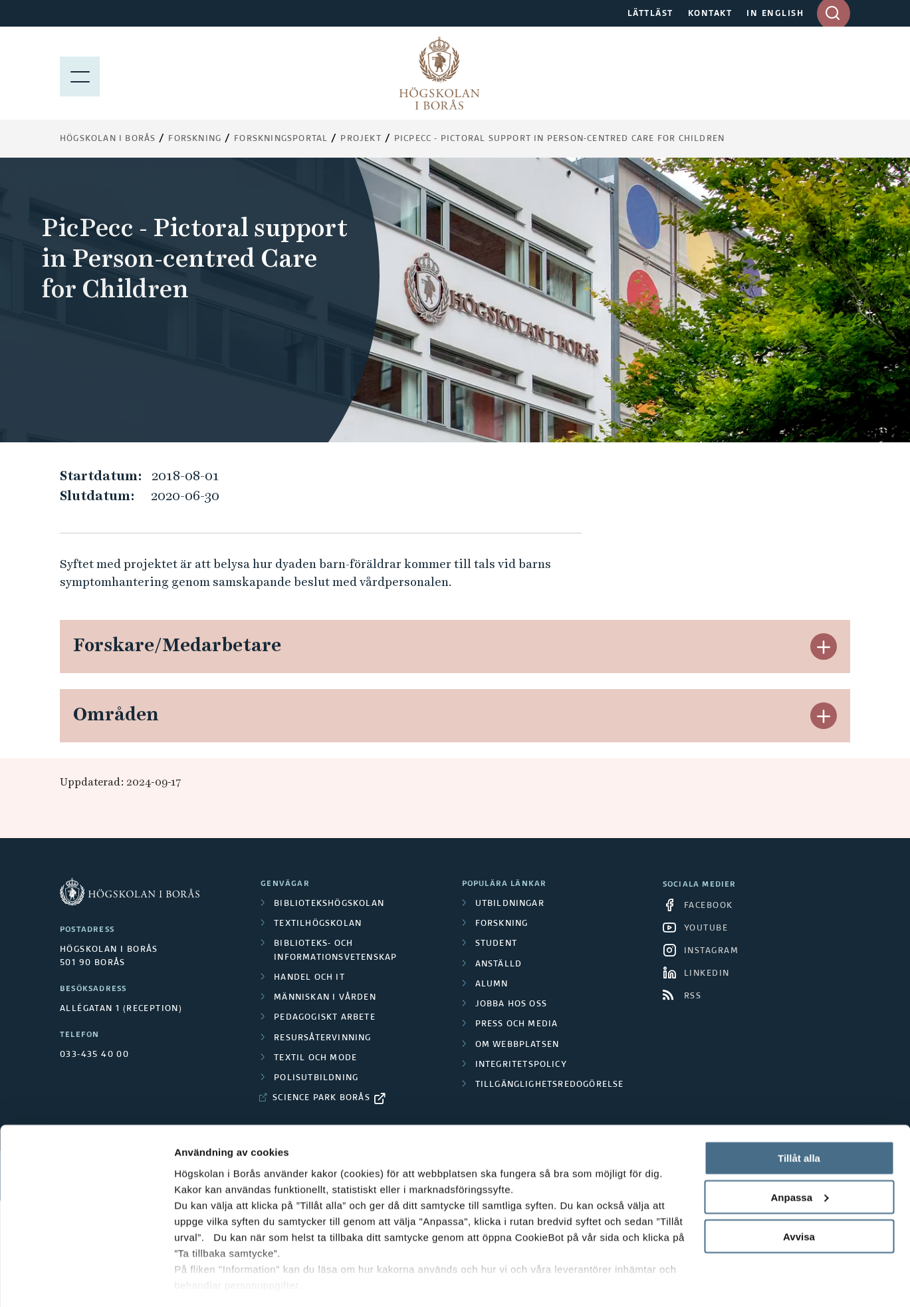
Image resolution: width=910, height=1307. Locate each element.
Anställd (498, 964)
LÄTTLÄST (650, 14)
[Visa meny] (80, 73)
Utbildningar (509, 904)
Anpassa (799, 1157)
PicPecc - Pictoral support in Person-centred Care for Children (559, 139)
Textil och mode (315, 1058)
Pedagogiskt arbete (325, 1017)
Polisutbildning (316, 1078)
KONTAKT (710, 14)
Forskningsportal (281, 139)
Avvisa (799, 1197)
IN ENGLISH (775, 14)
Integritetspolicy (521, 1065)
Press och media (516, 1024)
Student (496, 943)
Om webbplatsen (517, 1045)
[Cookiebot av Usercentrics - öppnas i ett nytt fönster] (86, 1281)
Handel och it (309, 977)
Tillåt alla (799, 1118)
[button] (823, 646)
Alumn (492, 984)
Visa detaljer (203, 1280)
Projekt (360, 139)
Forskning (194, 139)
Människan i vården (325, 997)
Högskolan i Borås (108, 139)
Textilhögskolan (318, 924)
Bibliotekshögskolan (329, 904)
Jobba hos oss (511, 1004)
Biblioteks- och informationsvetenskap (335, 950)
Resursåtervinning (322, 1038)
